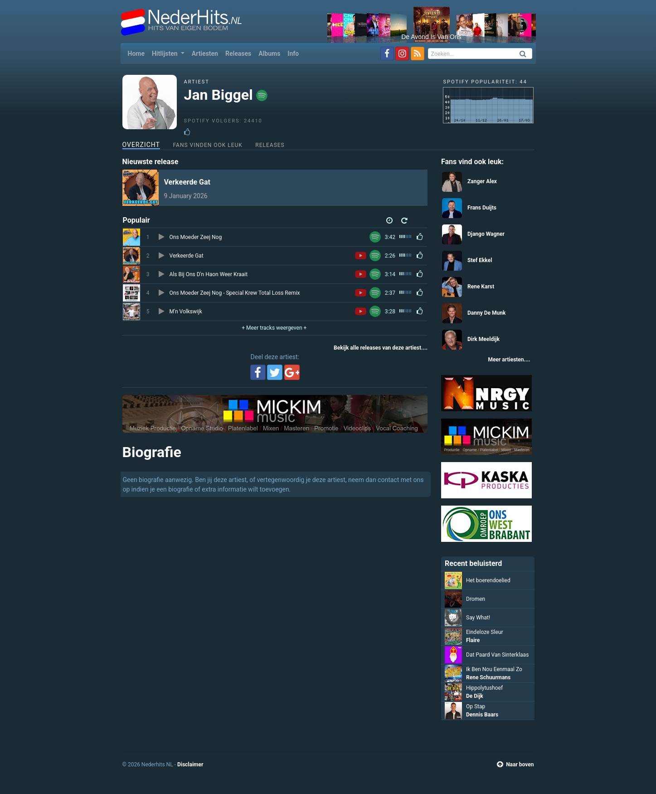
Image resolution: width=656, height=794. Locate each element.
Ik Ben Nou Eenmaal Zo (494, 669)
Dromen (475, 599)
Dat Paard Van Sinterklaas (497, 655)
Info (293, 53)
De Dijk (474, 696)
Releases (238, 53)
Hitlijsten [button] (165, 53)
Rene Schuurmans (488, 677)
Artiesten (205, 53)
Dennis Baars (482, 714)
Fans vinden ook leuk (207, 145)
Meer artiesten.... (509, 359)
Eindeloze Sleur (484, 632)
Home (138, 53)
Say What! (478, 617)
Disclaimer (190, 764)
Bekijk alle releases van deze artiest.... (381, 348)
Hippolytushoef (484, 688)
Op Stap (475, 706)
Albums (269, 53)
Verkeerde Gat (187, 182)
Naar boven (515, 764)
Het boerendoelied (488, 580)
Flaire (473, 640)
